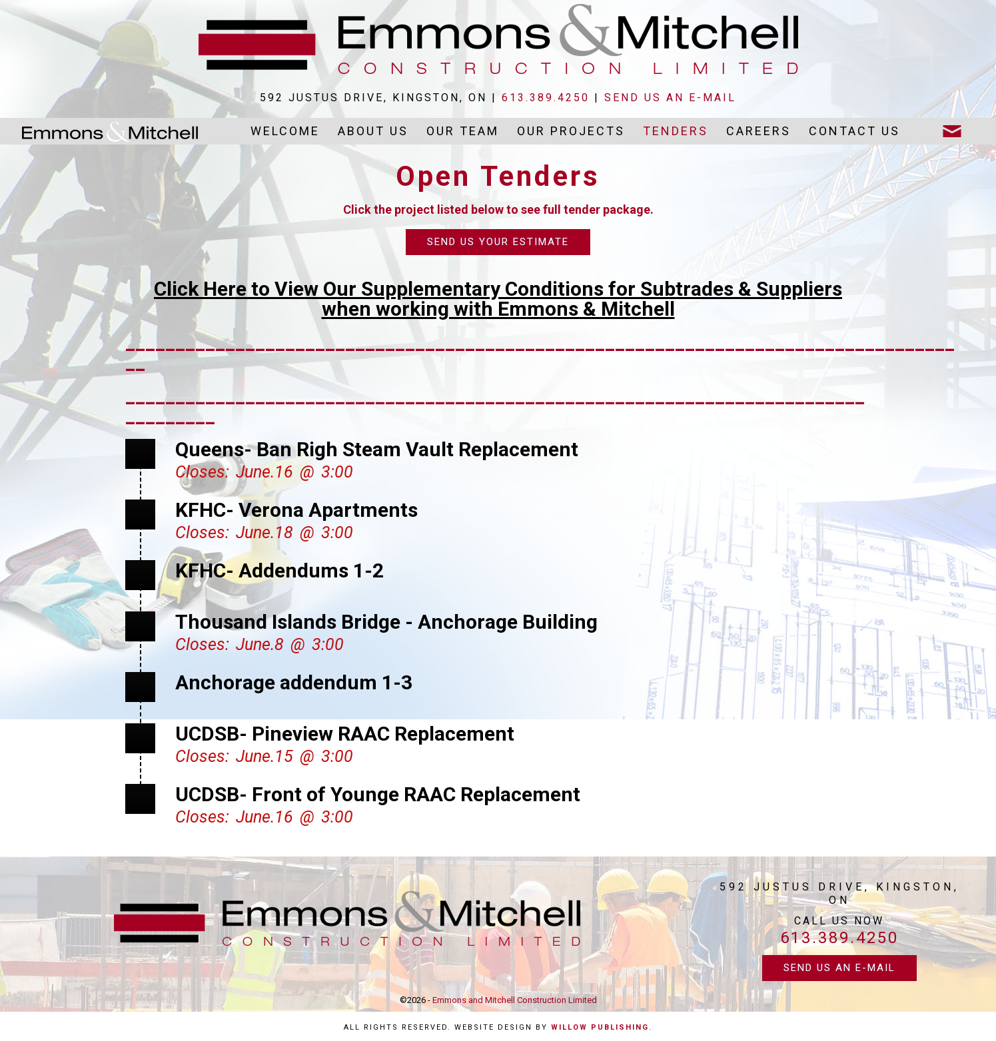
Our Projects (571, 131)
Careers (758, 131)
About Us (373, 131)
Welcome (285, 131)
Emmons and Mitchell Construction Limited (514, 1000)
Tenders (675, 131)
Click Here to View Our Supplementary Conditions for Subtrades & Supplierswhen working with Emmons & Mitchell (498, 298)
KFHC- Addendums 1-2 (279, 570)
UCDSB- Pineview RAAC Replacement (344, 733)
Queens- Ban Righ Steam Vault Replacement (376, 449)
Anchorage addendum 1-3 (293, 682)
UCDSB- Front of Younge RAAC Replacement (377, 794)
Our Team (462, 131)
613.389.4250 (546, 97)
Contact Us (854, 131)
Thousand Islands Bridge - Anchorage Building (386, 621)
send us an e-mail (670, 97)
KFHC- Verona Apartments (296, 509)
